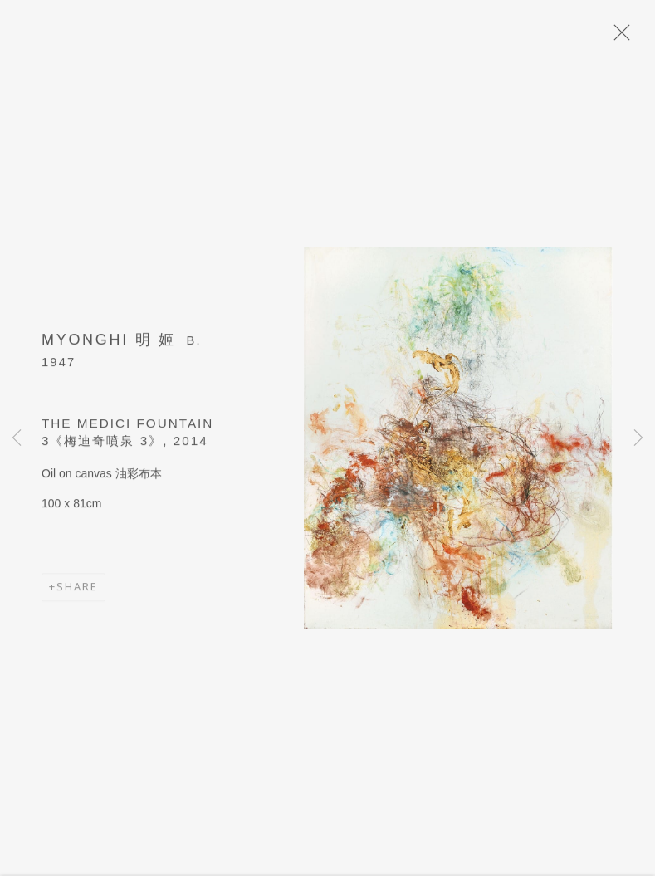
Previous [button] (16, 438)
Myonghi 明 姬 (109, 343)
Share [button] (77, 590)
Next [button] (638, 438)
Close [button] (617, 37)
